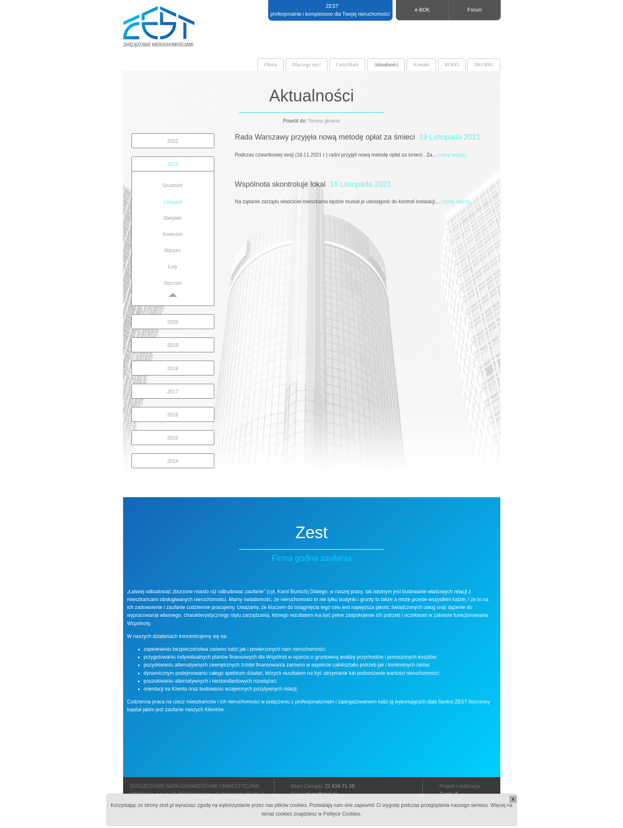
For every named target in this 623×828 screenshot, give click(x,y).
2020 (172, 322)
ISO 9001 (483, 64)
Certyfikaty (347, 64)
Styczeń (173, 283)
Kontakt (421, 64)
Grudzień (172, 185)
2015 (172, 438)
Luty (172, 267)
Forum (475, 10)
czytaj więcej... (454, 155)
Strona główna (324, 121)
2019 (172, 345)
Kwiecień (172, 234)
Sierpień (172, 218)
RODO (452, 64)
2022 (172, 141)
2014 (172, 461)
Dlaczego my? (306, 64)
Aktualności (386, 64)
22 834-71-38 (339, 786)
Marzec (173, 250)
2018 (172, 368)
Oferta (270, 64)
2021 (172, 164)
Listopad (172, 202)
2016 (172, 415)
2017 (172, 392)
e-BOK (422, 10)
